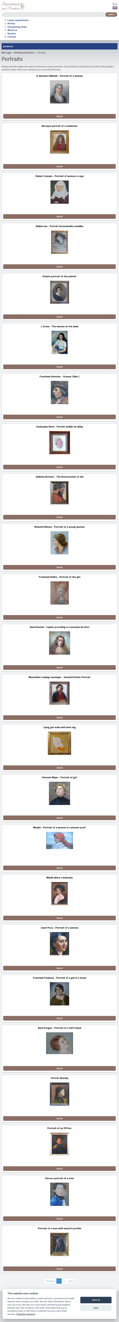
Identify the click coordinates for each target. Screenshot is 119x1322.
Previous (50, 1281)
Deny (96, 1308)
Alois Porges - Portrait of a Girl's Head (59, 1028)
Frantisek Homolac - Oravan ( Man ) (59, 376)
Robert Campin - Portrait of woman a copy (60, 176)
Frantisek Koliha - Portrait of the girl (59, 577)
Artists (10, 23)
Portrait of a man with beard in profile (59, 1228)
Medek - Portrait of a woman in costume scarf (59, 827)
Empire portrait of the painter (59, 276)
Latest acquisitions (17, 20)
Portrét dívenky (59, 1078)
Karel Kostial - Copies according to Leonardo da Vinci (59, 627)
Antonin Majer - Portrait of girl (59, 777)
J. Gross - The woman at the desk (59, 326)
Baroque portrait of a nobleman (60, 126)
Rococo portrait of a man (59, 1178)
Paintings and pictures (24, 52)
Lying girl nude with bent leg (59, 727)
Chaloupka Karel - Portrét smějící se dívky (59, 426)
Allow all (96, 1300)
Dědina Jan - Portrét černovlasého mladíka (59, 226)
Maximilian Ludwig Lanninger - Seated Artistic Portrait (59, 677)
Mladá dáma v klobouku (59, 877)
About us (11, 30)
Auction (10, 33)
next (71, 1281)
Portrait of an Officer (59, 1128)
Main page (6, 52)
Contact (10, 36)
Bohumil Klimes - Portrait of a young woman (59, 527)
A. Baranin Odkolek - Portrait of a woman (59, 76)
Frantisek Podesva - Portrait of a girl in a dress (59, 978)
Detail (60, 116)
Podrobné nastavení (25, 1314)
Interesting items (16, 26)
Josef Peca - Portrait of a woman (59, 927)
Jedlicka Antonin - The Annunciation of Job (59, 477)
